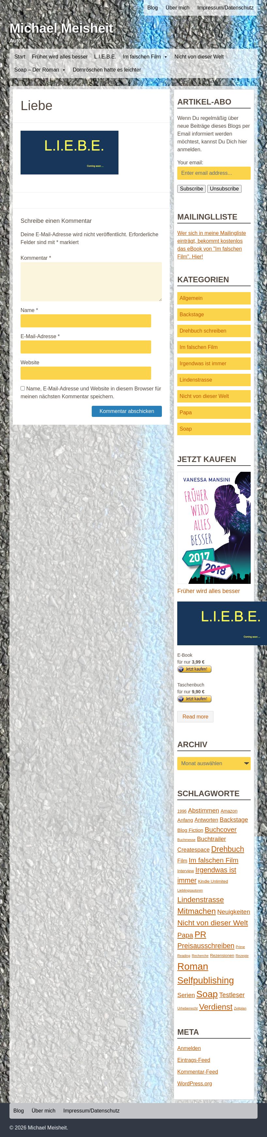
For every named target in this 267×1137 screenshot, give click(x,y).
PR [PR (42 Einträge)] (200, 934)
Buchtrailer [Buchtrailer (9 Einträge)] (211, 838)
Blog (153, 7)
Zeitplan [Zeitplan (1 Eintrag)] (240, 1008)
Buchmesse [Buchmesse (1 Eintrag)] (186, 840)
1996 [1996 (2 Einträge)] (181, 811)
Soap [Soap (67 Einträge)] (207, 994)
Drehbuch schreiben (203, 331)
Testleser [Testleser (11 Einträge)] (232, 994)
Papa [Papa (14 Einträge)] (185, 935)
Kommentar (36, 258)
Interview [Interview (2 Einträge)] (185, 870)
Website (30, 362)
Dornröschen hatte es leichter (107, 70)
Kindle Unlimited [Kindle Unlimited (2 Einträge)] (213, 881)
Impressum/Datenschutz (225, 7)
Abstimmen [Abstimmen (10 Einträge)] (203, 810)
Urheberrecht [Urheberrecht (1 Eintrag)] (187, 1008)
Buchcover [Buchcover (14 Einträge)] (221, 829)
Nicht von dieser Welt (199, 56)
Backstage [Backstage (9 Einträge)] (234, 819)
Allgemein (191, 298)
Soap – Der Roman (40, 69)
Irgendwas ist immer (203, 363)
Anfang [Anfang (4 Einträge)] (185, 820)
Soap (186, 429)
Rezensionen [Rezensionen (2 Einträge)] (222, 955)
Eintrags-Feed (193, 1060)
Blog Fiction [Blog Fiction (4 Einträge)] (190, 830)
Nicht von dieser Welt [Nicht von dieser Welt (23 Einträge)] (212, 922)
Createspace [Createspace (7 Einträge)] (193, 850)
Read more (195, 716)
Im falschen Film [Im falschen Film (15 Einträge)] (213, 860)
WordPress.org (194, 1083)
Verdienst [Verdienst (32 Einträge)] (215, 1006)
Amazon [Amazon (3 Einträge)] (229, 811)
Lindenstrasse (196, 380)
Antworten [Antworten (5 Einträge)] (206, 820)
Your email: (190, 162)
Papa (186, 412)
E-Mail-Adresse (40, 336)
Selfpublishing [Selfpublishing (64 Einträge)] (205, 980)
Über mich (178, 7)
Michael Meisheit (61, 28)
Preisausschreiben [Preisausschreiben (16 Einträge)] (205, 946)
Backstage (192, 314)
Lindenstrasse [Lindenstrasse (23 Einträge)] (200, 899)
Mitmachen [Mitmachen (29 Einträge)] (196, 911)
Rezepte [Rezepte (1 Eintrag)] (242, 956)
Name (29, 310)
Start (19, 56)
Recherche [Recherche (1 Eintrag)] (200, 956)
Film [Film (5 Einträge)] (182, 861)
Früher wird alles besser (60, 56)
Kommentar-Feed (197, 1072)
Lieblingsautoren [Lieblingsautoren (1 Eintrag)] (190, 890)
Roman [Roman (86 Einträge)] (192, 966)
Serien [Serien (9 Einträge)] (186, 995)
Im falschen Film (145, 56)
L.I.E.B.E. (105, 56)
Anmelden (189, 1048)
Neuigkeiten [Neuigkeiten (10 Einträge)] (233, 911)
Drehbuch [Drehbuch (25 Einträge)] (227, 849)
